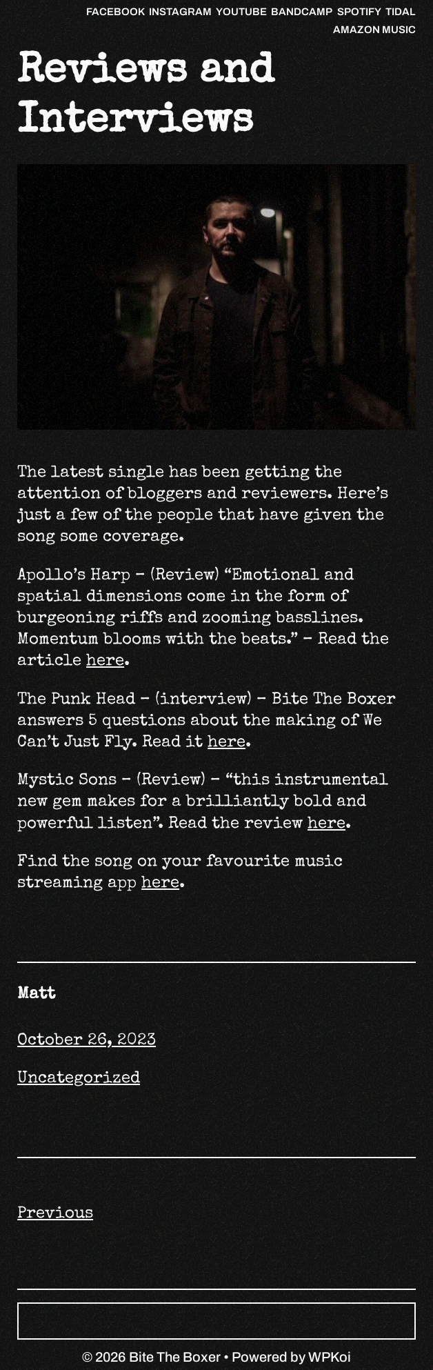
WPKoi (329, 1356)
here (105, 661)
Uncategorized (78, 1079)
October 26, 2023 (86, 1041)
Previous (55, 1214)
